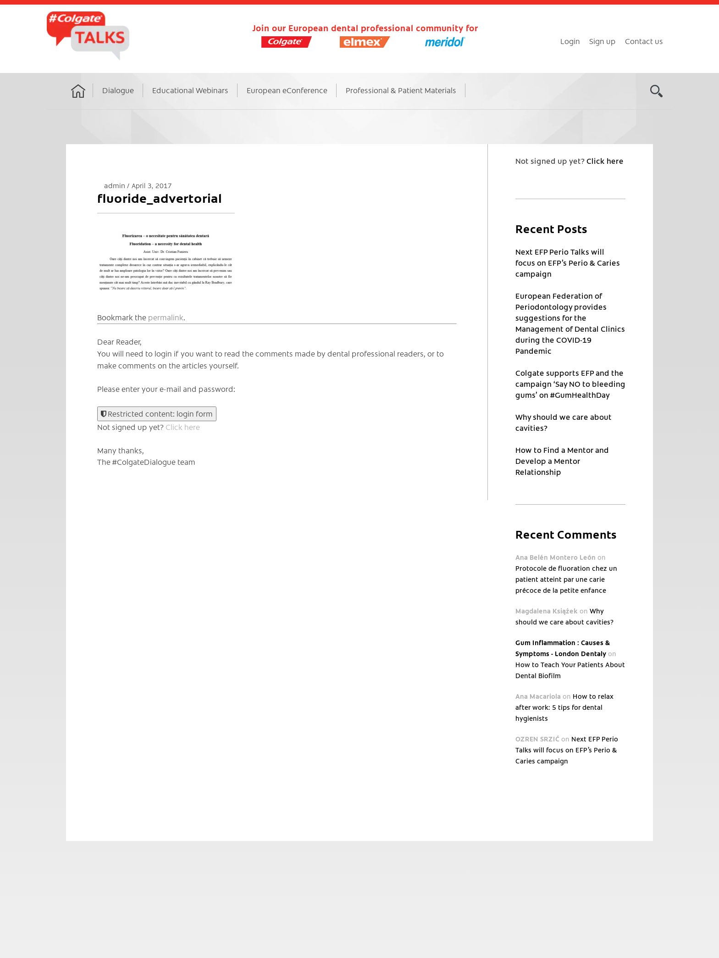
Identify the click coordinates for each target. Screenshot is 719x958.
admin (115, 185)
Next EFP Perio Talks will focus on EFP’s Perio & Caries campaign (567, 262)
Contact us (644, 41)
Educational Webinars (190, 90)
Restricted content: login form (157, 413)
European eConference (287, 90)
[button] (166, 252)
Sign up (602, 41)
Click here (183, 427)
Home (78, 100)
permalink (165, 317)
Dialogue (118, 90)
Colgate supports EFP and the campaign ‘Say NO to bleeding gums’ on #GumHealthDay (570, 384)
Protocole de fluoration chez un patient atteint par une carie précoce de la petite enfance (566, 579)
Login (570, 41)
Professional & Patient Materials (401, 90)
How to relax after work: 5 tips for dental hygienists (564, 707)
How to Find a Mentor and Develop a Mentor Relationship (562, 461)
